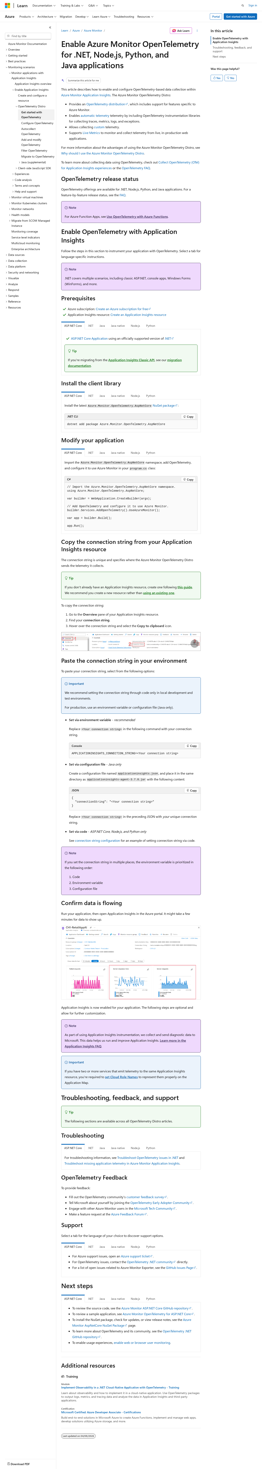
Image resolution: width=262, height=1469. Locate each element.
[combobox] (28, 36)
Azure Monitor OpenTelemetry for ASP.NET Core (157, 1314)
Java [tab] (102, 326)
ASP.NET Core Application (89, 338)
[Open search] (243, 5)
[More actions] (197, 30)
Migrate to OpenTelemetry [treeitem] (37, 156)
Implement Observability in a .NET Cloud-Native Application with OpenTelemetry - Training (120, 1387)
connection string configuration (97, 840)
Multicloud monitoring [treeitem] (25, 243)
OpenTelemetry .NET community (150, 1262)
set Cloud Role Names (121, 1077)
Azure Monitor (93, 30)
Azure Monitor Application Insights (86, 95)
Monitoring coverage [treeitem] (24, 231)
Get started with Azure (240, 16)
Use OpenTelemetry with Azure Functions (137, 216)
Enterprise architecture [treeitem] (25, 249)
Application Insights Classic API (131, 360)
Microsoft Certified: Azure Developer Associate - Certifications (101, 1412)
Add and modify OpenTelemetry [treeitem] (31, 142)
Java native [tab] (118, 326)
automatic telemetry (95, 115)
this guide (184, 587)
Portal (216, 16)
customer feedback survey (145, 1197)
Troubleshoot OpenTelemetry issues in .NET (147, 1157)
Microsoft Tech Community (153, 1208)
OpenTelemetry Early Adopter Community (160, 1202)
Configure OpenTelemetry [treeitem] (37, 123)
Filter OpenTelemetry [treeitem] (34, 150)
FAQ (122, 195)
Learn (64, 30)
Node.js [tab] (135, 326)
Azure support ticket (135, 1256)
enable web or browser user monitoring (142, 1342)
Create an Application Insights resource (138, 314)
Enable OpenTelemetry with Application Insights (230, 40)
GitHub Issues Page (179, 1267)
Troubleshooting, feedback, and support (232, 49)
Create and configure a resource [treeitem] (32, 97)
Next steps (219, 56)
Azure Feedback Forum (127, 1214)
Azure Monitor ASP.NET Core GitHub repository (155, 1308)
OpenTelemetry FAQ (136, 168)
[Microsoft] (7, 5)
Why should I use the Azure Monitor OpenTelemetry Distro (102, 153)
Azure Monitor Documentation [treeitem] (27, 44)
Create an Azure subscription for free (122, 309)
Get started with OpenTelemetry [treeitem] (31, 114)
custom (99, 127)
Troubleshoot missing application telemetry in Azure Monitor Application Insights (122, 1163)
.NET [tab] (90, 326)
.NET (168, 338)
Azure (76, 30)
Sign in (252, 5)
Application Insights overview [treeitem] (33, 84)
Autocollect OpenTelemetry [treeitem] (30, 131)
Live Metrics (91, 132)
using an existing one (158, 593)
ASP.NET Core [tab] (73, 326)
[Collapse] (50, 27)
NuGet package (164, 405)
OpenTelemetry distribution (105, 104)
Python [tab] (150, 326)
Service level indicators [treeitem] (25, 237)
